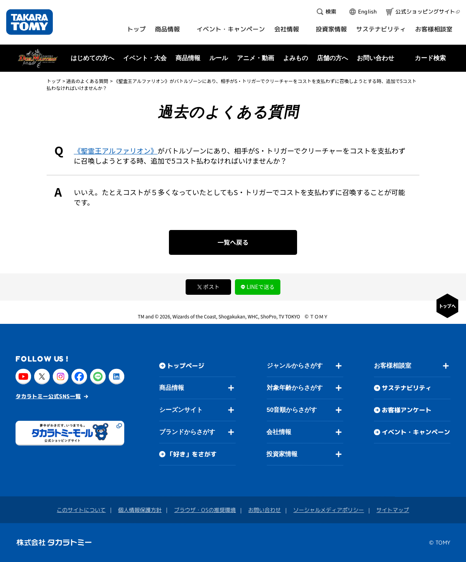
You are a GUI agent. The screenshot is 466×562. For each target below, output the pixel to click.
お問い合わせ (375, 58)
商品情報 (171, 387)
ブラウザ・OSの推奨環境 (205, 510)
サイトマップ (392, 510)
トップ (54, 81)
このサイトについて (81, 509)
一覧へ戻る (233, 242)
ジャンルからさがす (295, 365)
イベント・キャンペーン (416, 432)
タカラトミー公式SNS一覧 (48, 395)
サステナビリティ (406, 388)
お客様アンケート (406, 410)
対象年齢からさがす (295, 387)
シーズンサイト (181, 409)
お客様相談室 (392, 365)
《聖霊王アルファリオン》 (116, 150)
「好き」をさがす (192, 454)
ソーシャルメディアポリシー (328, 510)
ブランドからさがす (187, 432)
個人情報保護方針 (140, 510)
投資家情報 (281, 454)
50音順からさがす (291, 409)
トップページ (185, 365)
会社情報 (278, 432)
